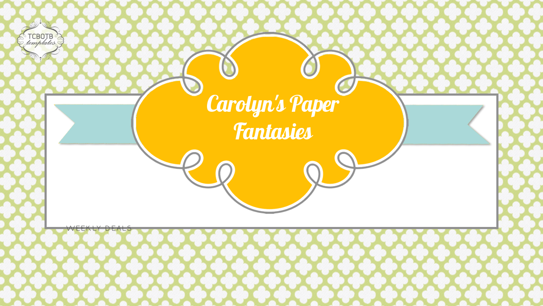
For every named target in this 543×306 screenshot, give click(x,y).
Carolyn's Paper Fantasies (273, 117)
